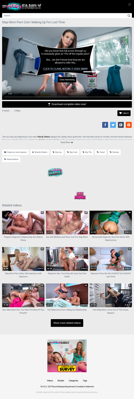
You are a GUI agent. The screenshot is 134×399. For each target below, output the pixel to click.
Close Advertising (67, 79)
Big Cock (72, 152)
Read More (67, 142)
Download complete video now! (67, 104)
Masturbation (11, 159)
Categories (73, 380)
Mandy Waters (44, 137)
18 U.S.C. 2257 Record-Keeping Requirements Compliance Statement (67, 387)
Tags (85, 380)
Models (61, 380)
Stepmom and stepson (15, 152)
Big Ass (57, 152)
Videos (50, 380)
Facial (101, 152)
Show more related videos (67, 322)
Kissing (114, 152)
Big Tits (87, 152)
